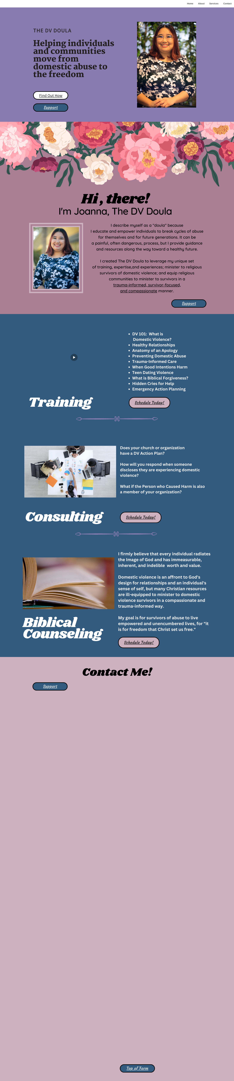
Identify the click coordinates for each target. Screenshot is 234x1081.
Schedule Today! (149, 402)
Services (213, 3)
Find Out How (51, 95)
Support (51, 107)
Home (190, 3)
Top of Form (137, 1068)
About (201, 3)
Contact (227, 3)
